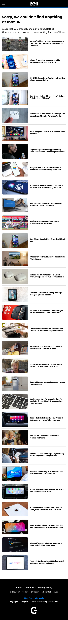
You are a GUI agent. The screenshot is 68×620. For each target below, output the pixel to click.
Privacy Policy (45, 587)
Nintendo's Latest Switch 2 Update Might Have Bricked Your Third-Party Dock (46, 312)
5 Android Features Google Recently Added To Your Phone (47, 383)
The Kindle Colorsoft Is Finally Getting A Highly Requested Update (46, 294)
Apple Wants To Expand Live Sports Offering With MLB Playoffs (44, 222)
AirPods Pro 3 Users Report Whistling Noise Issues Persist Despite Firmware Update (47, 115)
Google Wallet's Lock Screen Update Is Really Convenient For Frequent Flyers (45, 169)
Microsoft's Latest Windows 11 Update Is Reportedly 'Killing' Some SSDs (46, 544)
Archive (30, 587)
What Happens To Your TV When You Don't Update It (47, 133)
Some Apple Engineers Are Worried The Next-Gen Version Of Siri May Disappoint (46, 526)
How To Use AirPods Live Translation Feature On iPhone (45, 437)
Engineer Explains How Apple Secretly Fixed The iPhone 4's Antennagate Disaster (47, 151)
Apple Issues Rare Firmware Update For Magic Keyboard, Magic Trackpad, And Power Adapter (46, 401)
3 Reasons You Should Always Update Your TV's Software (47, 258)
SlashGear (53, 602)
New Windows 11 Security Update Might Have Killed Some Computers (46, 204)
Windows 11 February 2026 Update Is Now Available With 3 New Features (46, 473)
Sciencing (42, 602)
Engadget (14, 602)
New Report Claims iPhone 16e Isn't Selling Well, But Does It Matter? (47, 97)
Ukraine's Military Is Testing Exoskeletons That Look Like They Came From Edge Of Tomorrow (47, 43)
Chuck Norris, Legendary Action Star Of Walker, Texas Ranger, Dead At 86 (46, 365)
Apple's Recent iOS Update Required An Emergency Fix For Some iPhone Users (46, 508)
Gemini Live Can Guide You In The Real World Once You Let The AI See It (46, 347)
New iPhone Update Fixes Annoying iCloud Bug (47, 240)
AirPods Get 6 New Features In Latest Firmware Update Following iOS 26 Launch (47, 276)
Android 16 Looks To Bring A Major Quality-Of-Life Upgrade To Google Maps (47, 455)
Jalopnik (24, 602)
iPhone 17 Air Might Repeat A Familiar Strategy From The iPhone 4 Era (45, 61)
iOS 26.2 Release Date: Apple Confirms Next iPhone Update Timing (47, 79)
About (19, 587)
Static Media (21, 592)
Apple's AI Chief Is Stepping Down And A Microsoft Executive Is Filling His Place (46, 187)
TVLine (33, 602)
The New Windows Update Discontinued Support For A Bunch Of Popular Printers (46, 330)
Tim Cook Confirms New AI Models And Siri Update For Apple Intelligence (47, 562)
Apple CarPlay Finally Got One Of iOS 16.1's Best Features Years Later (47, 491)
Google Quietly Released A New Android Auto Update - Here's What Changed (46, 419)
